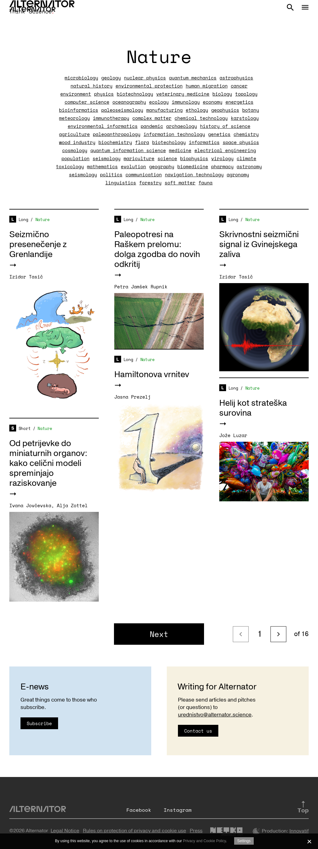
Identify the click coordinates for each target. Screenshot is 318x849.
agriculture (74, 134)
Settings (244, 841)
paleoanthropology (116, 134)
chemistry (246, 134)
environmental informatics (103, 126)
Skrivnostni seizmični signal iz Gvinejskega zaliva (259, 244)
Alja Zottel (72, 505)
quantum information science (128, 150)
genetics (219, 134)
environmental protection (149, 85)
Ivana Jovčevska (30, 505)
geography (161, 166)
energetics (239, 101)
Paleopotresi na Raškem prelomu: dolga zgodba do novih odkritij (157, 249)
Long (23, 219)
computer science (87, 101)
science (167, 158)
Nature (42, 219)
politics (111, 174)
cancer (239, 85)
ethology (197, 109)
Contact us (198, 730)
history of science (225, 126)
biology (222, 93)
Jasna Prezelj (132, 396)
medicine (180, 150)
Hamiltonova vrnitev (151, 374)
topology (246, 93)
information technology (174, 134)
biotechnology (135, 93)
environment (75, 93)
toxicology (70, 166)
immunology (186, 101)
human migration (207, 85)
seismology (106, 158)
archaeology (181, 126)
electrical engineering (225, 150)
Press (196, 830)
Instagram (178, 810)
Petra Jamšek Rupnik (140, 286)
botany (250, 109)
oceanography (129, 101)
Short (25, 428)
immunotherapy (111, 118)
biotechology (169, 142)
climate (246, 158)
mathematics (102, 166)
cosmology (74, 150)
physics (104, 93)
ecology (159, 101)
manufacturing (164, 109)
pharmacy (222, 166)
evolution (133, 166)
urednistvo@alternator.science (215, 714)
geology (111, 77)
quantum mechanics (192, 77)
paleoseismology (122, 109)
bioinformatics (78, 109)
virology (222, 158)
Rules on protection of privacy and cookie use (134, 830)
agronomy (238, 174)
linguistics (120, 182)
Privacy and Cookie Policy (204, 841)
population (75, 158)
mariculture (139, 158)
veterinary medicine (182, 93)
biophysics (194, 158)
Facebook (138, 810)
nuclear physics (145, 77)
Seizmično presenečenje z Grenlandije (38, 244)
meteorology (74, 118)
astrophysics (236, 77)
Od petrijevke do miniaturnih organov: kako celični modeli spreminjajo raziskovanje (48, 463)
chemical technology (201, 118)
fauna (205, 182)
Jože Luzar (233, 435)
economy (212, 101)
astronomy (249, 166)
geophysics (225, 109)
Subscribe (39, 723)
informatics (204, 142)
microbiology (81, 77)
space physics (241, 142)
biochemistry (115, 142)
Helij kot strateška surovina (253, 408)
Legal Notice (65, 830)
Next (159, 634)
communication (143, 174)
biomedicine (192, 166)
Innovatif (299, 831)
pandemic (152, 126)
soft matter (180, 182)
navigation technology (194, 174)
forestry (150, 182)
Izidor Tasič (26, 276)
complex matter (151, 118)
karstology (245, 118)
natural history (91, 85)
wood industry (77, 142)
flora (142, 142)
